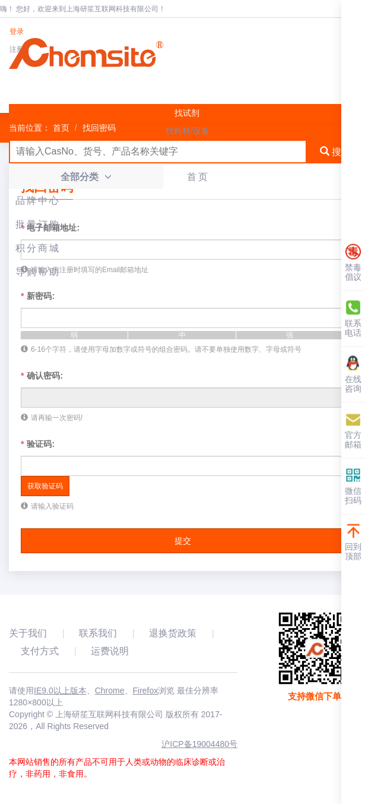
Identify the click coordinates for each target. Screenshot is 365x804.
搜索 (335, 152)
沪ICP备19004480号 (199, 744)
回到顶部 (353, 541)
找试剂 (186, 113)
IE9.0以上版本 (60, 690)
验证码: (38, 444)
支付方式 (40, 651)
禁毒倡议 (353, 262)
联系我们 (98, 633)
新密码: (38, 296)
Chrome (110, 690)
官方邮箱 (353, 430)
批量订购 (38, 224)
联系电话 (353, 318)
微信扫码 (353, 486)
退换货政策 (172, 633)
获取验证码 (45, 486)
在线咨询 (353, 374)
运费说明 (110, 651)
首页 (198, 177)
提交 (182, 541)
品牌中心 (38, 201)
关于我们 (28, 633)
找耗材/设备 (188, 130)
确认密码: (42, 375)
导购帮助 (38, 272)
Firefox (145, 690)
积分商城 (38, 248)
